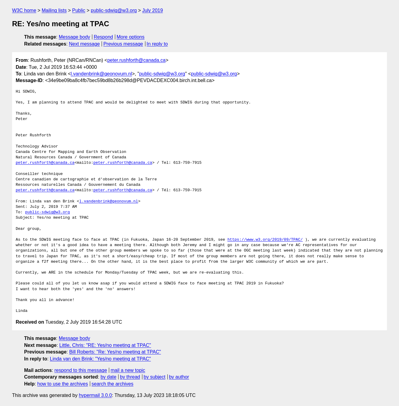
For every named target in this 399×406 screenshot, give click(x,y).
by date (108, 376)
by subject (154, 376)
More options (131, 37)
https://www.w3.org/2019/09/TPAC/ (265, 240)
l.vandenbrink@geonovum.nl (101, 73)
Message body (74, 37)
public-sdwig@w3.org (114, 10)
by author (179, 376)
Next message (84, 43)
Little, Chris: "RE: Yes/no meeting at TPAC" (105, 345)
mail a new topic (128, 370)
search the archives (113, 383)
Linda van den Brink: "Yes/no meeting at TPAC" (100, 358)
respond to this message (80, 370)
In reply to (157, 43)
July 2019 (152, 10)
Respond (103, 37)
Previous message (123, 43)
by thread (130, 376)
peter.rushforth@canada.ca (136, 60)
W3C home (24, 10)
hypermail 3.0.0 (95, 395)
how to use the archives (62, 383)
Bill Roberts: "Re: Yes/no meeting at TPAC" (115, 351)
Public (78, 10)
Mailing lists (54, 10)
